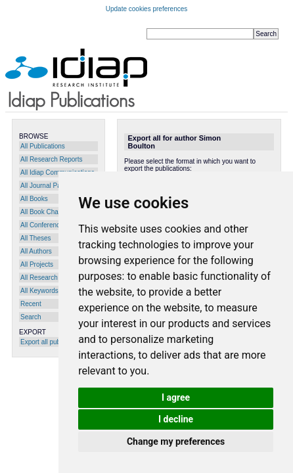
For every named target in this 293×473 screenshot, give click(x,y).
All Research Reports (51, 159)
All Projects (36, 264)
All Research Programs (54, 277)
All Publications (42, 146)
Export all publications (52, 342)
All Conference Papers (53, 225)
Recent (30, 303)
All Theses (35, 238)
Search (30, 317)
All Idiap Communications (57, 172)
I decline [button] (175, 419)
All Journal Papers (47, 185)
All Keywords (39, 290)
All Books (34, 198)
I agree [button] (176, 397)
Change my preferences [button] (176, 441)
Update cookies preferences (147, 8)
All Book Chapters (46, 211)
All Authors (36, 251)
